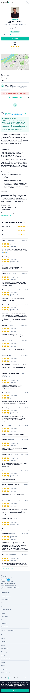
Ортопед (3, 620)
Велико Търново (5, 659)
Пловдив (3, 641)
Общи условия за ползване (8, 585)
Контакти (3, 589)
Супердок (5, 580)
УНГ (2, 606)
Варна (3, 645)
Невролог (4, 613)
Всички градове (5, 672)
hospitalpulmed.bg (6, 215)
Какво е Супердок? (6, 578)
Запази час (15, 38)
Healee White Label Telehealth (17, 678)
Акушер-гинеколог (6, 596)
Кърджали (4, 669)
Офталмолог (4, 616)
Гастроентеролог (6, 609)
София (3, 638)
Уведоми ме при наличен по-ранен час (15, 113)
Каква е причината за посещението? (11, 78)
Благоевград (4, 652)
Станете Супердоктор (7, 581)
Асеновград (4, 648)
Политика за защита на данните (10, 587)
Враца (3, 662)
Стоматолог (4, 627)
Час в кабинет (15, 31)
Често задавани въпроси (8, 583)
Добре (15, 690)
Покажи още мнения (7, 568)
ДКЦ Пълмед (8, 85)
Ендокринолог (5, 599)
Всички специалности (7, 630)
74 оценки (15, 50)
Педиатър (4, 603)
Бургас (3, 655)
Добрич (3, 665)
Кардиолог (4, 623)
